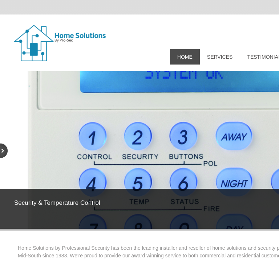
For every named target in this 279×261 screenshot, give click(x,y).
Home (185, 57)
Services (220, 57)
